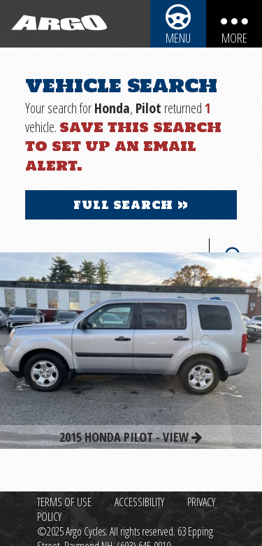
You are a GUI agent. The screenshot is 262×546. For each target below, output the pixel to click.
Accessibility (139, 502)
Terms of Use (64, 502)
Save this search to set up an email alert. (123, 145)
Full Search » (131, 205)
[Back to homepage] (56, 24)
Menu (178, 37)
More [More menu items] (234, 37)
